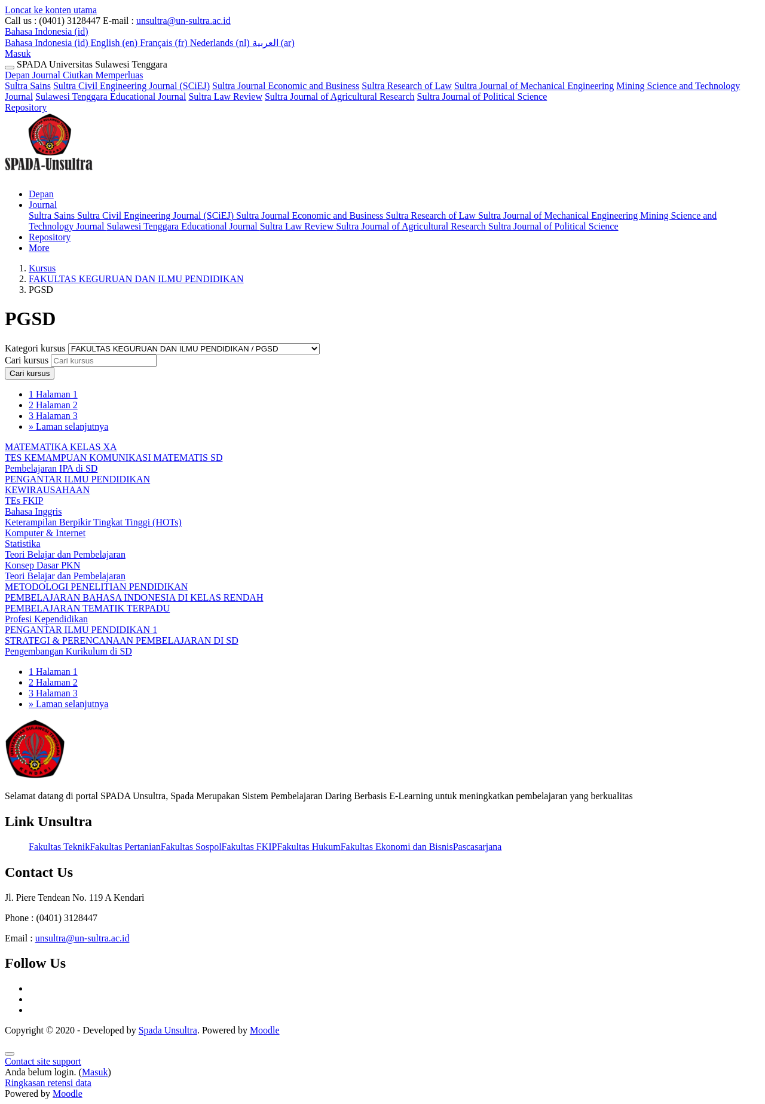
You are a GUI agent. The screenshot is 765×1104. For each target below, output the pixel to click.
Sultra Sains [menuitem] (53, 215)
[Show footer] (9, 1054)
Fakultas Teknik (59, 847)
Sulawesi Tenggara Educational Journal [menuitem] (182, 226)
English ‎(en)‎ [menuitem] (115, 43)
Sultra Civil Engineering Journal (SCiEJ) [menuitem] (156, 215)
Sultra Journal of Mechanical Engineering (534, 86)
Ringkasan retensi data (48, 1083)
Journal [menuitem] (43, 205)
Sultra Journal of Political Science (482, 96)
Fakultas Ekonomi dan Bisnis (397, 847)
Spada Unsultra (168, 1030)
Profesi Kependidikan (46, 619)
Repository (26, 107)
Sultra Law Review (225, 96)
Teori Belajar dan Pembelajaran (65, 554)
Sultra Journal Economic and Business (285, 86)
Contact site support (43, 1061)
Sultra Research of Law (407, 86)
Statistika (23, 544)
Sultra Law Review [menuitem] (298, 226)
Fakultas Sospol (191, 847)
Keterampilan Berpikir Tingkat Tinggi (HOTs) (93, 522)
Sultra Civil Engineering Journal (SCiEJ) (131, 86)
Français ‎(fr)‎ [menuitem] (165, 43)
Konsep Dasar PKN (42, 565)
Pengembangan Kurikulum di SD (68, 651)
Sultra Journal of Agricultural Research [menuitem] (412, 226)
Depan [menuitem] (41, 194)
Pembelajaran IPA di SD (51, 468)
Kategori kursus (36, 348)
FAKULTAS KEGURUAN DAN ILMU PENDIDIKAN (136, 279)
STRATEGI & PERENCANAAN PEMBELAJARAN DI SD (121, 640)
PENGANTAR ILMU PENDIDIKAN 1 (81, 630)
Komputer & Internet (45, 533)
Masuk (18, 53)
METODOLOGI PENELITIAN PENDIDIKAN (96, 587)
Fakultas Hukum (308, 847)
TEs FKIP (24, 501)
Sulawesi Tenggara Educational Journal (110, 96)
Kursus (42, 268)
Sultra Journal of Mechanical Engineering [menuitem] (559, 215)
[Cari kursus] (104, 360)
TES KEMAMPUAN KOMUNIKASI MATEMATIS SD (113, 457)
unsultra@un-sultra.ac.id (183, 21)
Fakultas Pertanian (125, 847)
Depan (18, 75)
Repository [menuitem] (50, 237)
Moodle (265, 1030)
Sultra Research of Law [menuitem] (431, 215)
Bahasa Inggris (33, 511)
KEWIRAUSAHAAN (47, 490)
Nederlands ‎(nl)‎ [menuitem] (221, 43)
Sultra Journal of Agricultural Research (340, 96)
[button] (46, 31)
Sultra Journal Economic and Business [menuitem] (310, 215)
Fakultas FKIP (249, 847)
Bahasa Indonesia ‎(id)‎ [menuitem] (48, 43)
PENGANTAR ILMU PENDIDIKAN (77, 479)
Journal (87, 75)
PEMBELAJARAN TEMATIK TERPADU (87, 608)
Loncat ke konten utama (51, 10)
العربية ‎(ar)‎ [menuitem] (273, 43)
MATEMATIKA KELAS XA (61, 447)
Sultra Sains (28, 86)
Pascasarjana (477, 847)
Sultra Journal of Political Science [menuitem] (553, 226)
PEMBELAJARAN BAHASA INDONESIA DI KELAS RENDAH (134, 597)
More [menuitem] (39, 248)
